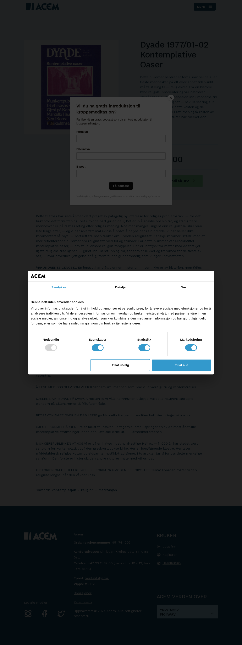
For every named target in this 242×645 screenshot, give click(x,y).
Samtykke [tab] (58, 287)
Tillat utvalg (120, 365)
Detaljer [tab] (121, 287)
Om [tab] (183, 287)
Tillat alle (181, 365)
